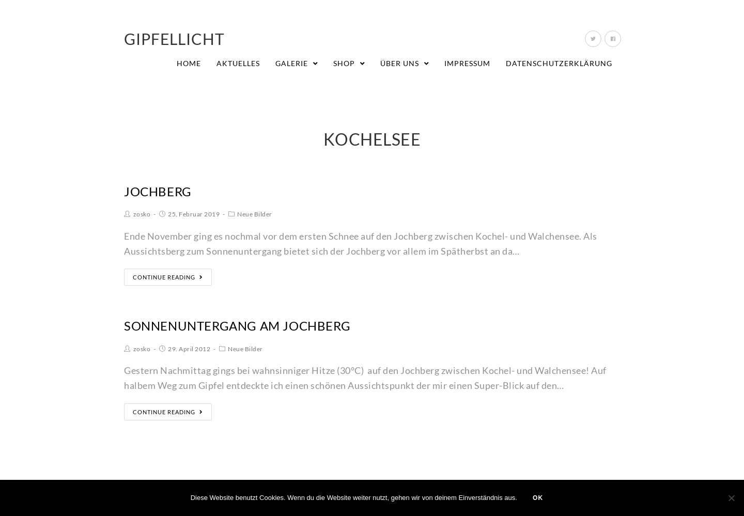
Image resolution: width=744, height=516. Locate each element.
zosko (142, 214)
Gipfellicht (174, 38)
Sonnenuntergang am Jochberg (237, 325)
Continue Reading (168, 277)
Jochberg (158, 191)
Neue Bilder (254, 214)
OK (538, 498)
